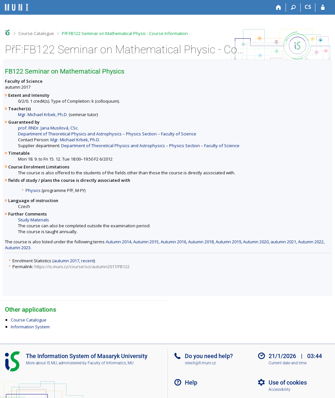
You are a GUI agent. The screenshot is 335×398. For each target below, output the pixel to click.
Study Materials (33, 220)
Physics (33, 190)
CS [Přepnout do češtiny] (308, 6)
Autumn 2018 (201, 242)
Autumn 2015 (146, 242)
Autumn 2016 (173, 242)
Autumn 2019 (228, 242)
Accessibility (280, 389)
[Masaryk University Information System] (16, 7)
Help (191, 382)
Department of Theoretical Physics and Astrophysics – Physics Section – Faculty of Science (107, 134)
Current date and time (288, 363)
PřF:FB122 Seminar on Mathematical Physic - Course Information (125, 33)
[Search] (293, 7)
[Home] (278, 7)
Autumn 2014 (118, 242)
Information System (30, 327)
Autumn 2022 (311, 242)
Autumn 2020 (256, 242)
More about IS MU (41, 363)
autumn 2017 (66, 261)
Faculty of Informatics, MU (110, 363)
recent (87, 261)
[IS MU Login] (322, 7)
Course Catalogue (36, 33)
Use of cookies (288, 382)
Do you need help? (209, 356)
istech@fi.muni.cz (200, 363)
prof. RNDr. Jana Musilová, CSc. (48, 128)
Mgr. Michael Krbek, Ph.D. (43, 114)
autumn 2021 (283, 242)
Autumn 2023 (17, 248)
